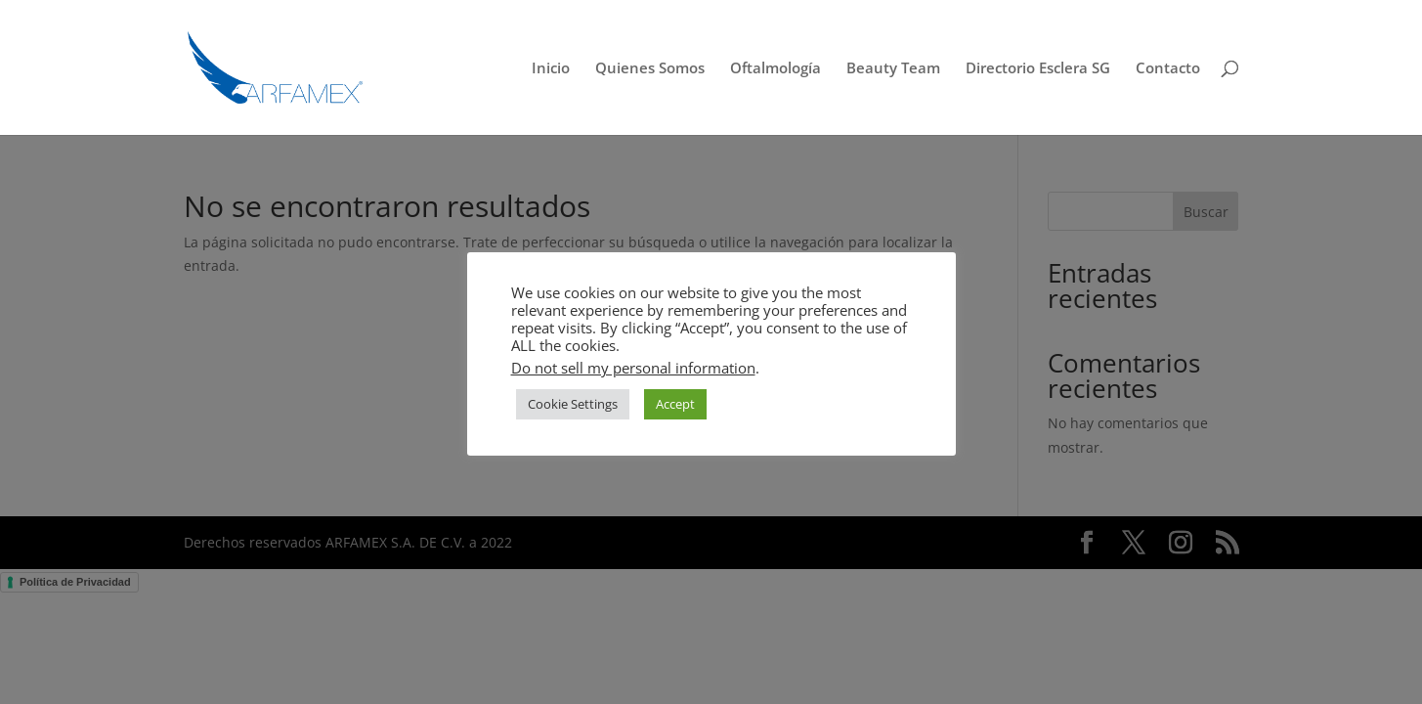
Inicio (551, 69)
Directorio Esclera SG (1038, 69)
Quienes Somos (650, 69)
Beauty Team (893, 69)
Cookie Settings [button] (573, 404)
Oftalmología (775, 69)
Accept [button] (675, 404)
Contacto (1168, 69)
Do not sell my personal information (633, 367)
